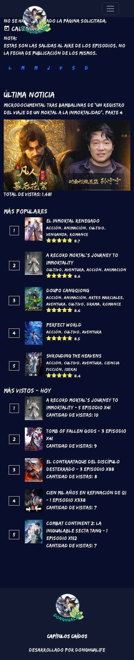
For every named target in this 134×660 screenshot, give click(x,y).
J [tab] (48, 68)
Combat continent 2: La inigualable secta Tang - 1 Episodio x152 (77, 531)
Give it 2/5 (54, 240)
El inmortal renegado (73, 221)
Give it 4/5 (64, 240)
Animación (75, 227)
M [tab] (22, 68)
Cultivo (96, 227)
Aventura (74, 269)
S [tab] (73, 68)
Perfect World (63, 325)
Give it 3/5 (59, 240)
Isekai (71, 369)
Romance (78, 234)
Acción (53, 227)
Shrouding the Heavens (73, 355)
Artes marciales (106, 297)
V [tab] (61, 68)
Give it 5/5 (70, 240)
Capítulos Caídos (67, 636)
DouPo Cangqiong (67, 290)
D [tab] (86, 68)
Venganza (56, 234)
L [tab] (10, 68)
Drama (93, 304)
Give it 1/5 (48, 240)
